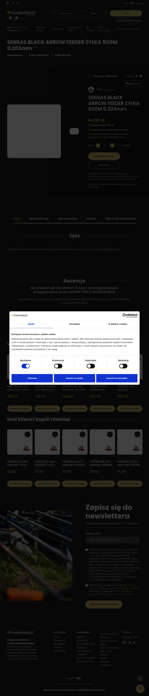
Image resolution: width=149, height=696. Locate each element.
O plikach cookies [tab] (117, 324)
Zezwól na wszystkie (116, 378)
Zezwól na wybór (74, 378)
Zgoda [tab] (31, 324)
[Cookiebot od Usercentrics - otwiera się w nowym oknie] (124, 315)
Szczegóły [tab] (74, 324)
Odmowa (32, 378)
